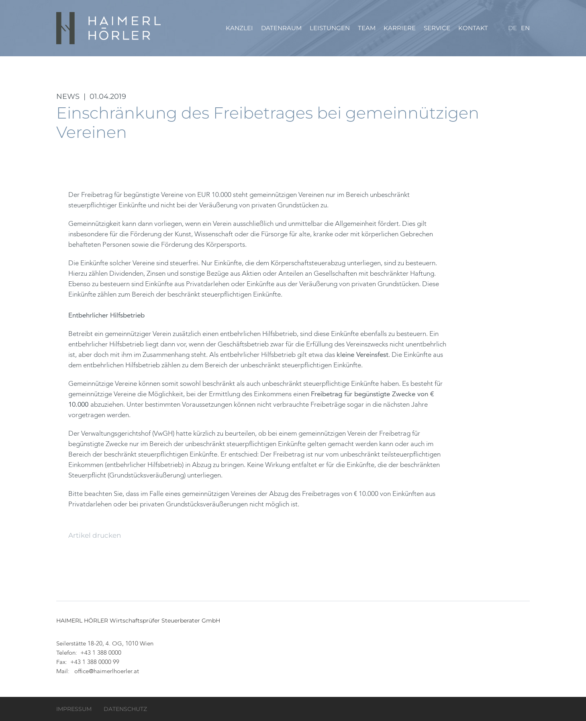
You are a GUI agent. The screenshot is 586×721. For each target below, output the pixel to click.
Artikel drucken (94, 535)
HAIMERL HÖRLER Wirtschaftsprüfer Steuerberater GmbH (109, 28)
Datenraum (281, 28)
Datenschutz (125, 709)
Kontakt (473, 28)
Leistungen (330, 28)
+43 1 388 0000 (100, 653)
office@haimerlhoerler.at (106, 672)
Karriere (400, 28)
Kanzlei (239, 28)
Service (437, 28)
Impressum (74, 709)
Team (367, 28)
